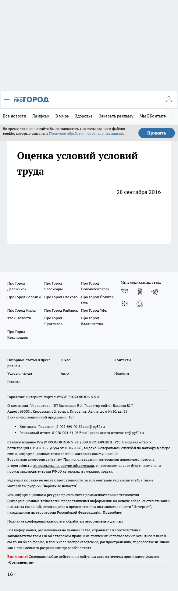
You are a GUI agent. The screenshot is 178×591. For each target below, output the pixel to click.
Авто (65, 373)
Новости (121, 373)
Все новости (14, 116)
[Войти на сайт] (169, 99)
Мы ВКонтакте (153, 116)
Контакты (122, 360)
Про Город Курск (21, 310)
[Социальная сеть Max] (140, 303)
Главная (13, 381)
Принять (156, 133)
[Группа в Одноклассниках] (140, 291)
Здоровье (84, 116)
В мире (62, 116)
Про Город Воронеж (24, 297)
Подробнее (112, 512)
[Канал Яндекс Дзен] (124, 303)
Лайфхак (40, 116)
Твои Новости (19, 318)
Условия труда (19, 373)
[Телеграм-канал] (155, 291)
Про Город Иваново (61, 297)
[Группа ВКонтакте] (124, 291)
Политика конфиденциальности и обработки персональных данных (65, 521)
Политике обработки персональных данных (86, 133)
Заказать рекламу (116, 116)
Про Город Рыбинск (61, 310)
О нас (65, 360)
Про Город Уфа (94, 310)
